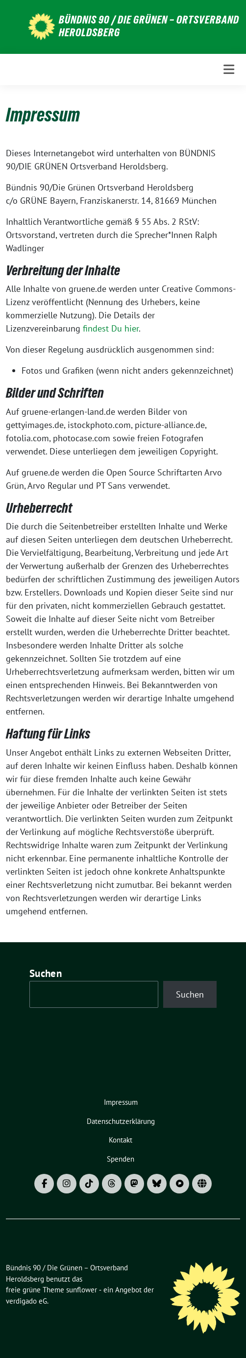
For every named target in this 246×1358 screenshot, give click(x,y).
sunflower (81, 1289)
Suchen (45, 973)
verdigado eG (26, 1301)
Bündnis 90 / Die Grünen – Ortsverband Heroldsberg (149, 26)
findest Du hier (111, 328)
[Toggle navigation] (229, 69)
